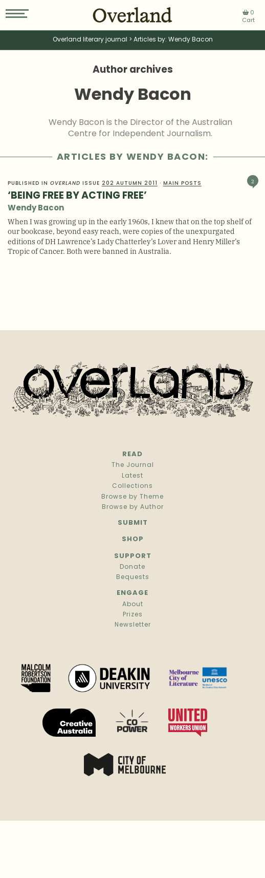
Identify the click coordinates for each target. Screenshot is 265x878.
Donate (132, 567)
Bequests (132, 577)
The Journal (133, 465)
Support (132, 556)
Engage (132, 593)
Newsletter (133, 625)
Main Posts (182, 183)
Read (132, 454)
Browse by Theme (132, 497)
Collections (132, 486)
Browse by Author (133, 507)
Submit (133, 523)
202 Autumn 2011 (130, 183)
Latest (132, 476)
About (132, 605)
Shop (133, 539)
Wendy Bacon (36, 208)
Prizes (133, 615)
